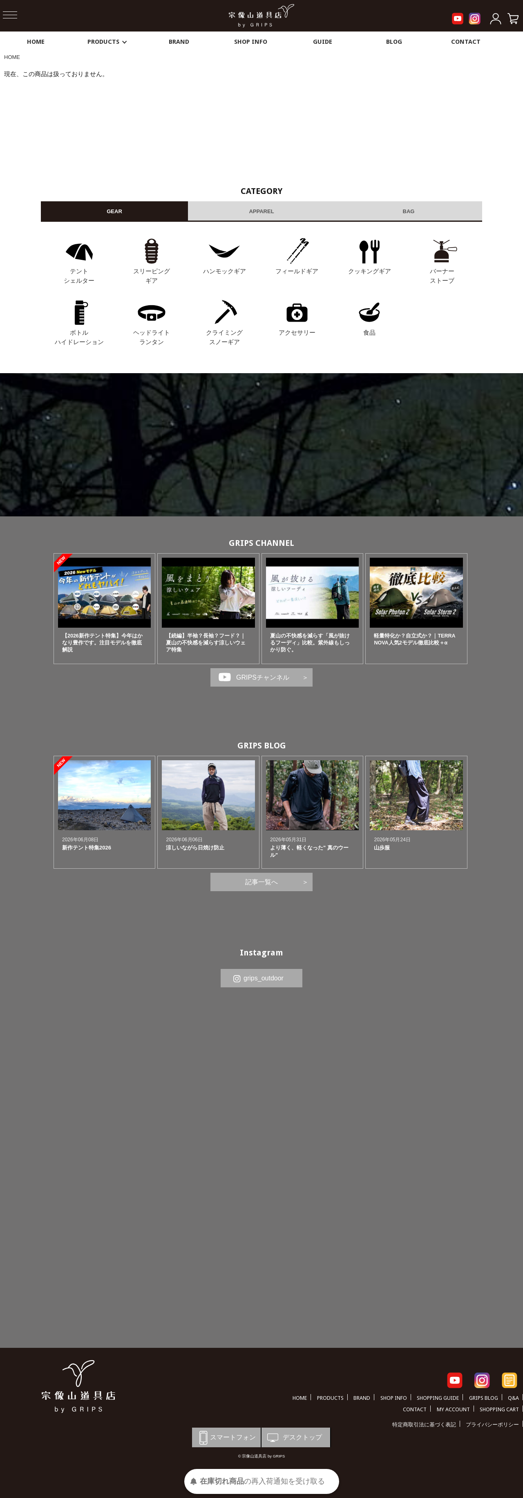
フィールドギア (296, 271)
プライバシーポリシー (492, 1424)
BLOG (394, 41)
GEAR (114, 211)
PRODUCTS (107, 41)
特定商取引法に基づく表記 (424, 1424)
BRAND (179, 41)
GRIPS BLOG (261, 745)
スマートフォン (226, 1437)
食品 (369, 332)
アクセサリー (297, 332)
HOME (36, 41)
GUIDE (322, 41)
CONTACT (466, 41)
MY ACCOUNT (453, 1409)
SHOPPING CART (499, 1409)
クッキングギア (369, 271)
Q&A (513, 1398)
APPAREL (261, 211)
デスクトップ (294, 1437)
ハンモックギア (224, 271)
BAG (409, 211)
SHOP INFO (250, 41)
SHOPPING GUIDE (438, 1398)
